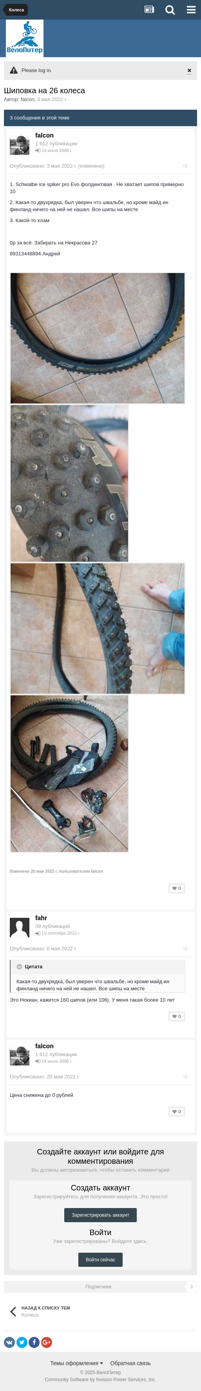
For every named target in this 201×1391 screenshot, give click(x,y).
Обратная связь (130, 1363)
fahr (41, 918)
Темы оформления (76, 1363)
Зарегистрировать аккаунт (100, 1215)
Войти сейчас (100, 1260)
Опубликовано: (43, 166)
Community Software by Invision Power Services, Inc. (100, 1379)
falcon (27, 99)
